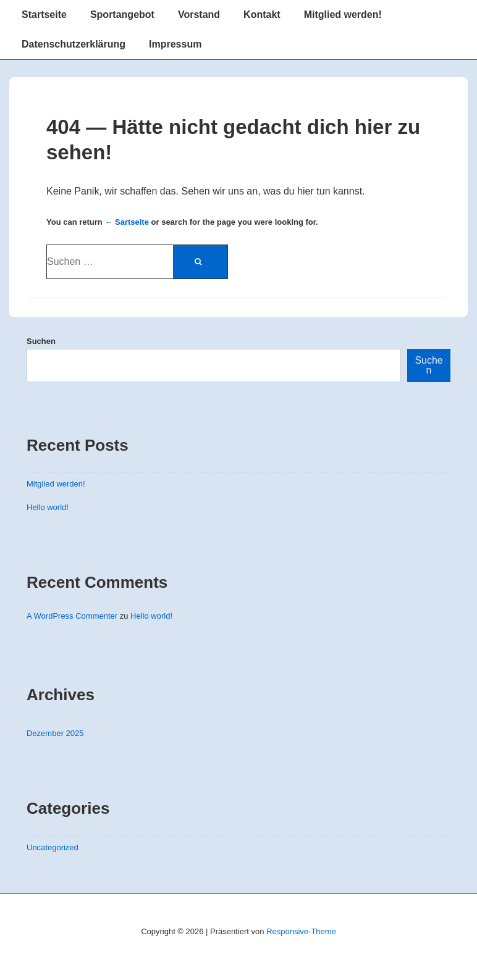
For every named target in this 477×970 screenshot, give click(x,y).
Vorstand (199, 14)
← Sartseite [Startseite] (126, 222)
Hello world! (48, 507)
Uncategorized (52, 847)
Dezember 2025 (55, 733)
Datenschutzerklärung (73, 44)
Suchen (41, 341)
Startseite (44, 14)
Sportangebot (122, 14)
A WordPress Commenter (72, 616)
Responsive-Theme (301, 931)
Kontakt (262, 14)
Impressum (175, 44)
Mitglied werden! (343, 14)
